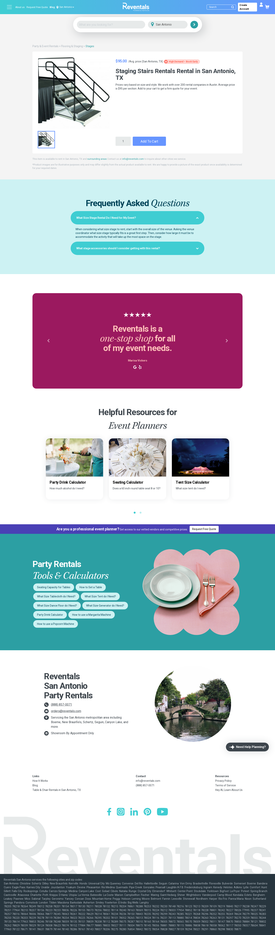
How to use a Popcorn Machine (55, 623)
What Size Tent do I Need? (100, 596)
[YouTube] (162, 812)
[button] (48, 341)
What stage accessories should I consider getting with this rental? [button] (137, 248)
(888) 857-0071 (61, 704)
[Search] (222, 7)
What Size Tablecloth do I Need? (56, 596)
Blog (52, 7)
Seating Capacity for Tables (53, 587)
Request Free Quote (37, 7)
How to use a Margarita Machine (91, 614)
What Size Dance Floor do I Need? (57, 605)
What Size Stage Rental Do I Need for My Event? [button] (137, 217)
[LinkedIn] (134, 812)
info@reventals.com (133, 159)
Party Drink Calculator (50, 614)
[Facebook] (109, 812)
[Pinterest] (147, 812)
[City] (173, 24)
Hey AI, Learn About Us (229, 789)
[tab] (137, 217)
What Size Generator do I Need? (105, 605)
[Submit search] (232, 7)
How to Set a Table (90, 587)
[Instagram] (121, 812)
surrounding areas (97, 159)
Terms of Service (225, 785)
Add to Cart (149, 141)
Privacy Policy (223, 780)
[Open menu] (9, 7)
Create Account (244, 7)
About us (20, 7)
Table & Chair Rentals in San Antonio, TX (56, 789)
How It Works (40, 780)
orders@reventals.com (66, 711)
